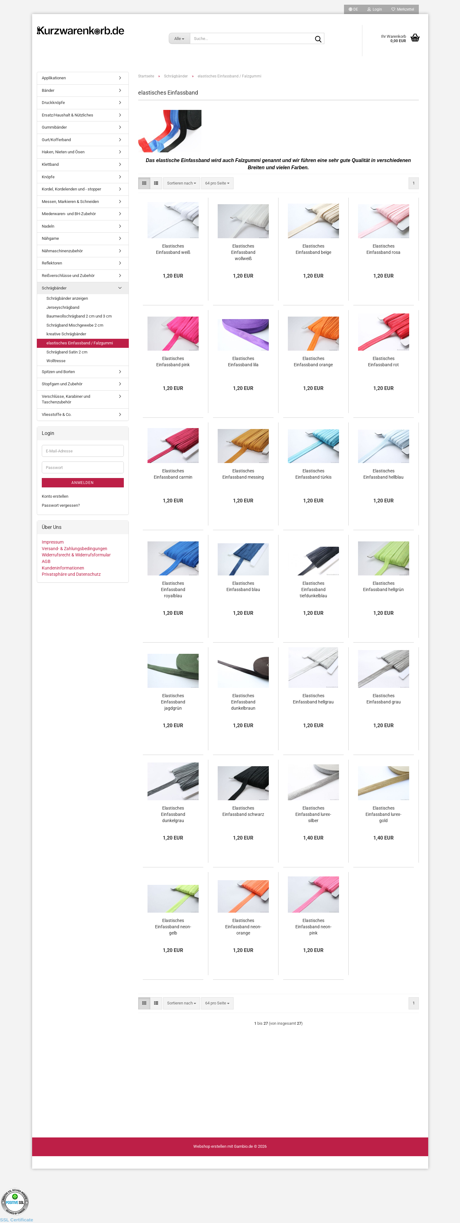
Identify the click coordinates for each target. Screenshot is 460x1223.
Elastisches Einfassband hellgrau (313, 698)
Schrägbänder (54, 288)
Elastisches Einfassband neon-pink (313, 926)
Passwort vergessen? (61, 505)
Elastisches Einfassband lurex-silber (313, 814)
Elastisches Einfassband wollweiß (243, 252)
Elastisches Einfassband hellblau (383, 474)
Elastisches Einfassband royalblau (173, 589)
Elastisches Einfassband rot (383, 361)
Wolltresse (55, 360)
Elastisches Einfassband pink (173, 361)
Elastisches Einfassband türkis (313, 474)
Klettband (50, 164)
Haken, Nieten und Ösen (63, 152)
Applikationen (54, 78)
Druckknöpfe (53, 102)
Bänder (48, 90)
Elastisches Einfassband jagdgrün (173, 702)
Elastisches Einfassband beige (313, 249)
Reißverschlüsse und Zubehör (68, 275)
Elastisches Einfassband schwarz (243, 811)
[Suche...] (179, 38)
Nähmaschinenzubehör (62, 251)
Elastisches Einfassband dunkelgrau (173, 814)
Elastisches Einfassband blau (243, 586)
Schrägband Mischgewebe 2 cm (74, 325)
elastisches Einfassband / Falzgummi (79, 343)
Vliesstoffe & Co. (56, 414)
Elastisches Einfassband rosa (383, 249)
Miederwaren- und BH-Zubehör (69, 213)
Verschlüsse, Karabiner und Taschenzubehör (66, 399)
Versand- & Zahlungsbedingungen (74, 548)
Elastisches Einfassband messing (243, 474)
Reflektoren (52, 263)
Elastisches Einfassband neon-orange (243, 926)
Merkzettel (402, 9)
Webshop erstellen (209, 1146)
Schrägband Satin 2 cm (66, 352)
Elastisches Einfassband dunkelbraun (243, 702)
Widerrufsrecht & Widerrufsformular (76, 554)
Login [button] (374, 9)
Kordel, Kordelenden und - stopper (71, 189)
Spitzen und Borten (58, 371)
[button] (353, 9)
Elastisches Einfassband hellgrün (383, 586)
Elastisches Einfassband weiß (173, 249)
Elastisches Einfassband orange (313, 361)
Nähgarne (50, 238)
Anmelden (82, 483)
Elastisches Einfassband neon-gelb (173, 926)
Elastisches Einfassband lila (243, 361)
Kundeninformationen (63, 567)
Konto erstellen (55, 496)
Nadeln (48, 226)
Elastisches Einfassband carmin (173, 474)
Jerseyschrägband (62, 307)
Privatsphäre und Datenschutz (71, 574)
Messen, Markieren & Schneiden (70, 201)
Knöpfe (48, 177)
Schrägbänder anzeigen (67, 298)
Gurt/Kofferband (56, 139)
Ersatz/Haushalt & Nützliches (67, 115)
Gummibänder (54, 127)
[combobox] (181, 183)
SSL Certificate (16, 1219)
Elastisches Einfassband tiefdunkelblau (313, 589)
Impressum (53, 542)
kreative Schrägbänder (66, 334)
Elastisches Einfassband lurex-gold (383, 814)
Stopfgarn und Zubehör (62, 384)
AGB (46, 561)
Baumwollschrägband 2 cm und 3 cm (79, 316)
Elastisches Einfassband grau (383, 698)
